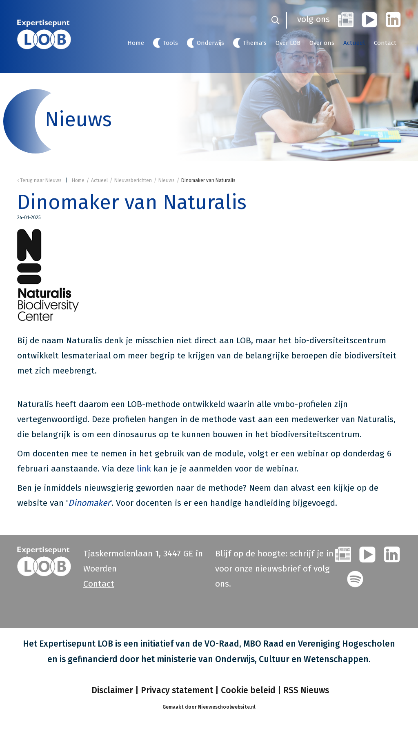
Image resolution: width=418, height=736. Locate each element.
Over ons (321, 43)
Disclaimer (111, 690)
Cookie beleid (248, 690)
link (145, 468)
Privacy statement (177, 690)
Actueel (354, 43)
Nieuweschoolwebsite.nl (227, 707)
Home (135, 43)
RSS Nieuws (306, 690)
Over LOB (288, 43)
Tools (170, 43)
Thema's (255, 43)
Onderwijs (210, 43)
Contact (385, 43)
